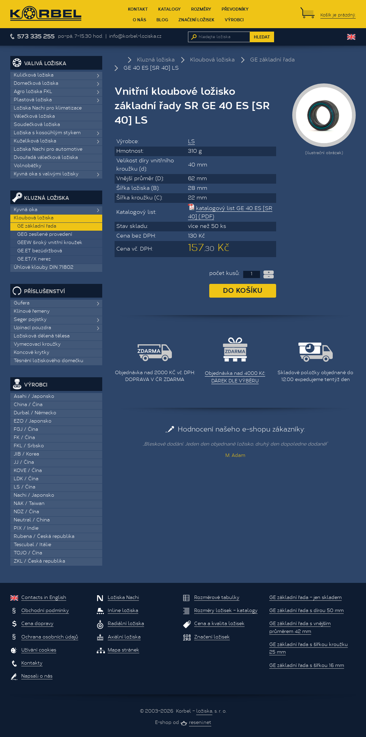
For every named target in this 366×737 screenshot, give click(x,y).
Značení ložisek (196, 19)
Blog (162, 19)
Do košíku (242, 290)
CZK (327, 37)
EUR (336, 37)
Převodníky (235, 9)
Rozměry (201, 9)
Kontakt (138, 9)
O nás (139, 19)
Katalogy (169, 9)
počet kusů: (224, 273)
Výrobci (234, 19)
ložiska (204, 711)
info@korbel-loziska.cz (135, 36)
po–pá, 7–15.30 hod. (80, 36)
